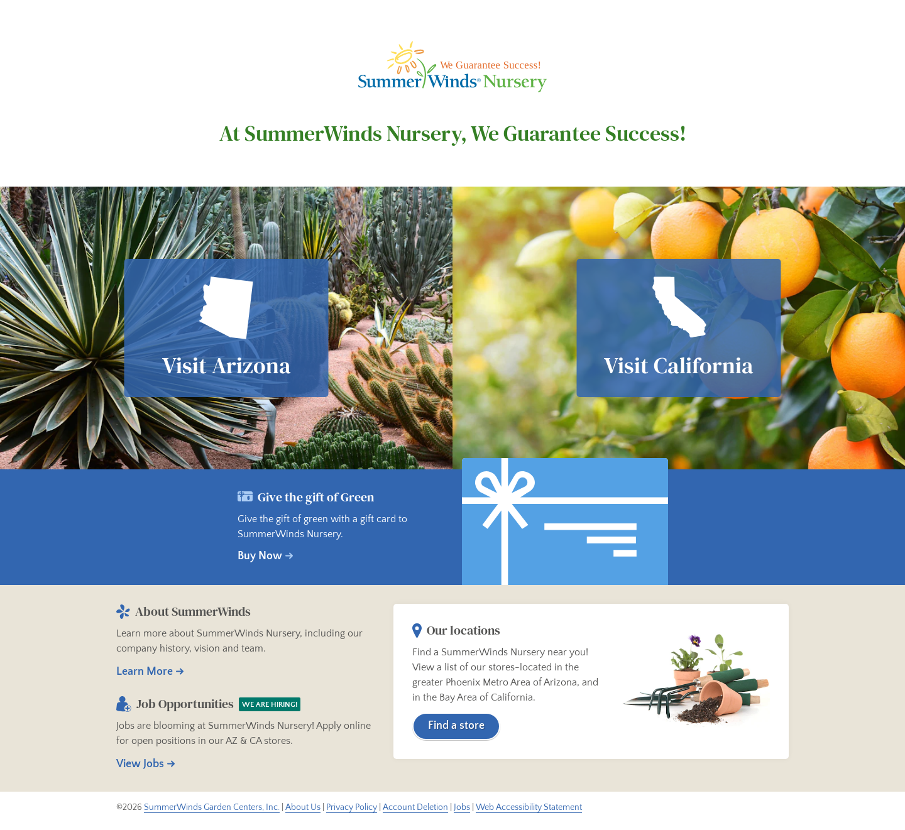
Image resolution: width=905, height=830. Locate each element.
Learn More (144, 671)
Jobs (462, 807)
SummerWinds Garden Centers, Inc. (212, 807)
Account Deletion (415, 807)
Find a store (456, 725)
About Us (303, 807)
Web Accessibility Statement (529, 807)
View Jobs (140, 764)
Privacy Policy (351, 807)
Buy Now (260, 556)
